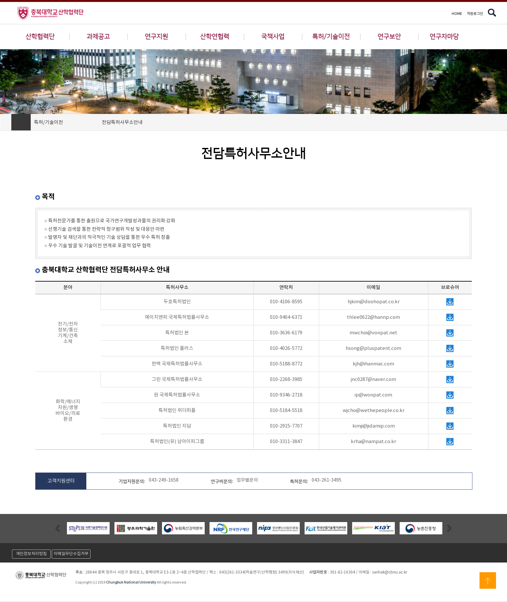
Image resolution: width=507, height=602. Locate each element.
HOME (457, 14)
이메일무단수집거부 (71, 554)
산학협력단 (40, 36)
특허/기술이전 (331, 36)
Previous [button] (57, 528)
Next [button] (449, 528)
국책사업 (273, 36)
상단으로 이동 (488, 580)
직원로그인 (475, 14)
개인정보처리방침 (31, 554)
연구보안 (389, 36)
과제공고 (98, 36)
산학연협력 (214, 36)
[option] (88, 528)
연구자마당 (444, 36)
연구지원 (156, 36)
